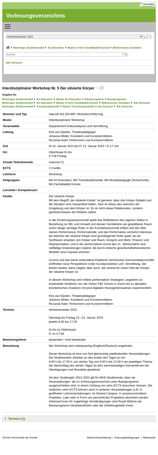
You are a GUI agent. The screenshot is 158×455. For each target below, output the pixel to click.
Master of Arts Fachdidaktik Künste (88, 47)
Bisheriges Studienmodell (28, 47)
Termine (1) (16, 419)
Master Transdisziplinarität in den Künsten (88, 106)
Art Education (56, 47)
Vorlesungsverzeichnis (35, 15)
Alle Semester (14, 62)
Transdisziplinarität (47, 106)
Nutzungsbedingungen (127, 437)
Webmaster (149, 437)
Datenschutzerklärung (99, 437)
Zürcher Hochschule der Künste (20, 437)
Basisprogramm (94, 99)
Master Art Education (68, 99)
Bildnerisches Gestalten (127, 47)
